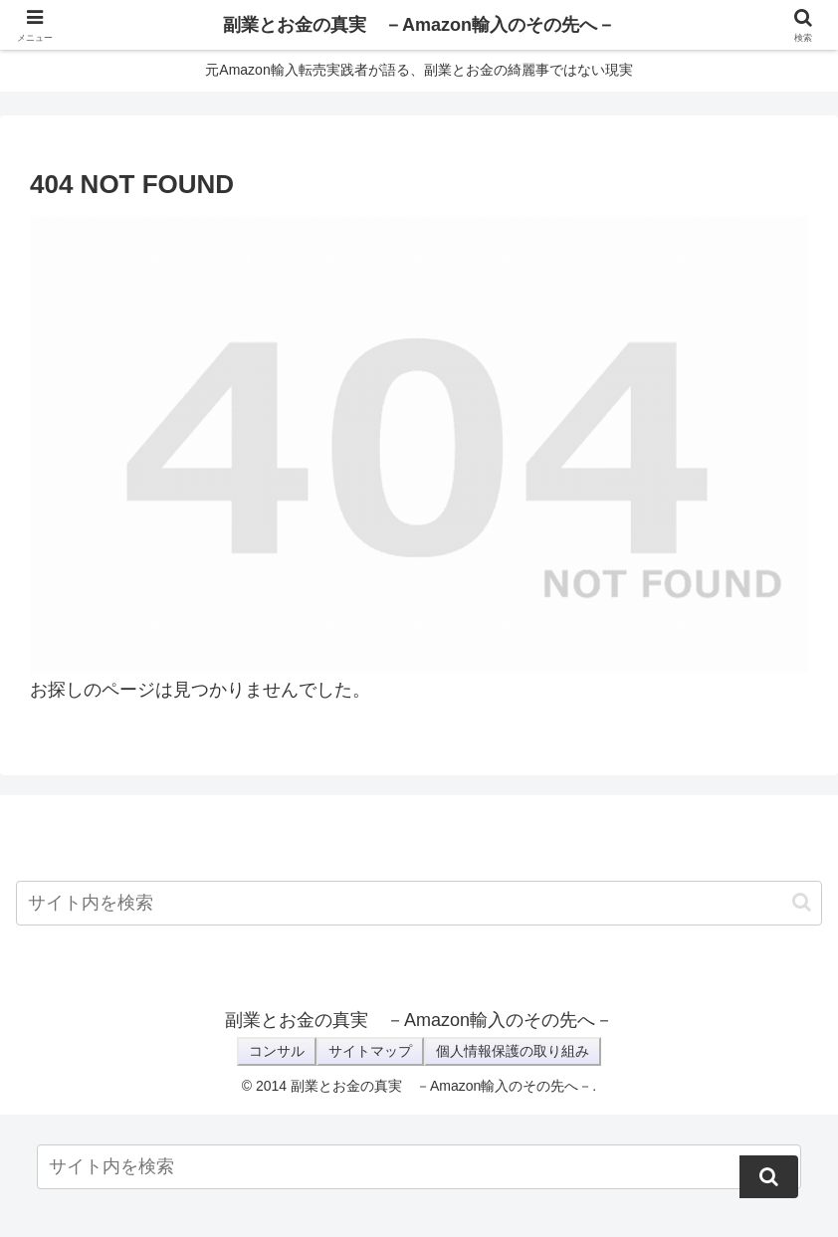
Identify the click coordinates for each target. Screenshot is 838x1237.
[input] (419, 903)
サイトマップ (370, 1051)
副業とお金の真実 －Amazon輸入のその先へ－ (419, 25)
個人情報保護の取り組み (512, 1051)
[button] (801, 902)
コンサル (277, 1051)
